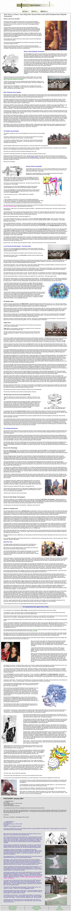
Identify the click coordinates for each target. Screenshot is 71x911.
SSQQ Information (12, 908)
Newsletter (36, 909)
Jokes (59, 906)
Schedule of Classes (36, 908)
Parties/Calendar (36, 906)
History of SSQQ (59, 909)
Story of (13, 79)
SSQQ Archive (12, 909)
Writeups (59, 908)
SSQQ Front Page (13, 906)
